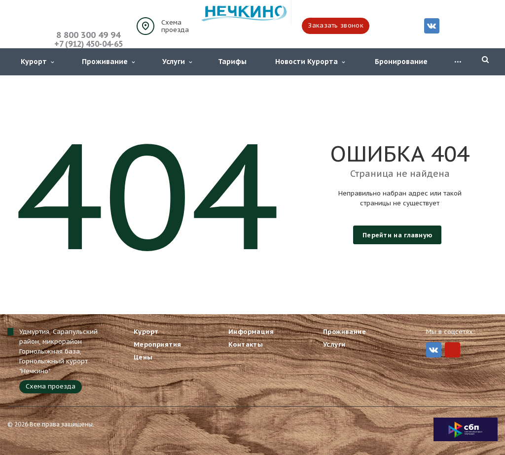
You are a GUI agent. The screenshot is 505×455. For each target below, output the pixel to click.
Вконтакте (431, 25)
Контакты (245, 344)
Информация (251, 331)
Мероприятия (157, 344)
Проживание (108, 61)
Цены (143, 357)
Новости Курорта (310, 61)
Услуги (177, 61)
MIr (452, 350)
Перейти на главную (397, 235)
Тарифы (232, 61)
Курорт (37, 61)
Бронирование (401, 61)
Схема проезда (175, 26)
